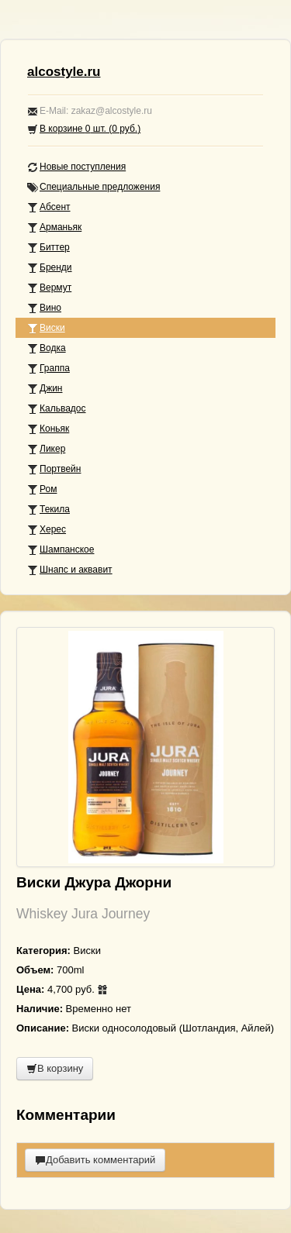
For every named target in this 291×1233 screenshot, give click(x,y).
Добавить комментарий (95, 1160)
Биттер (48, 247)
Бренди (49, 268)
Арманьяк (54, 227)
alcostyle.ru (64, 71)
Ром (42, 489)
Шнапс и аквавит (70, 570)
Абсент (49, 207)
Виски (46, 328)
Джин (44, 388)
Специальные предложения (93, 187)
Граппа (48, 368)
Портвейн (54, 469)
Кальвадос (56, 409)
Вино (44, 308)
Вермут (49, 288)
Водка (46, 348)
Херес (46, 530)
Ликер (46, 449)
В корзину (54, 1068)
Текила (48, 509)
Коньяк (48, 429)
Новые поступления (76, 167)
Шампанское (60, 550)
